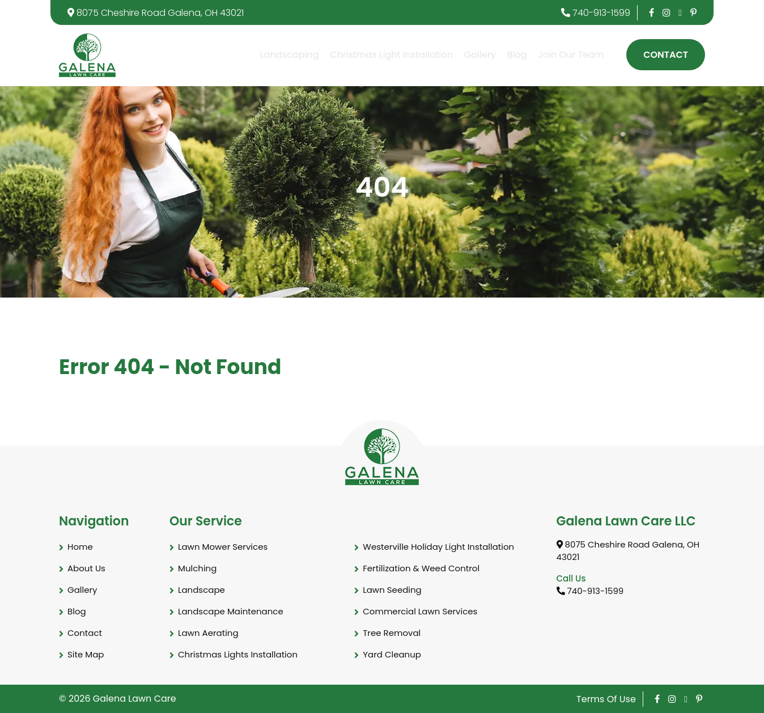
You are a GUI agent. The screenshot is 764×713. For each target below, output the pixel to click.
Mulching (197, 568)
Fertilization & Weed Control (421, 568)
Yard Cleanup (392, 654)
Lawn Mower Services (223, 547)
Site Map (85, 654)
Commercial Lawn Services (420, 611)
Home (80, 547)
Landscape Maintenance (230, 611)
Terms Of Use (606, 699)
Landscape (201, 590)
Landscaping (289, 54)
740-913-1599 (595, 12)
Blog (517, 54)
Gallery (480, 54)
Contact (665, 54)
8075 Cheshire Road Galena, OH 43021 (155, 12)
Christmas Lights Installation (238, 654)
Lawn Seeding (392, 590)
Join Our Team (571, 54)
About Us (86, 568)
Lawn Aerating (208, 633)
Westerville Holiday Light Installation (438, 547)
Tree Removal (392, 633)
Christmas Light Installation (391, 54)
